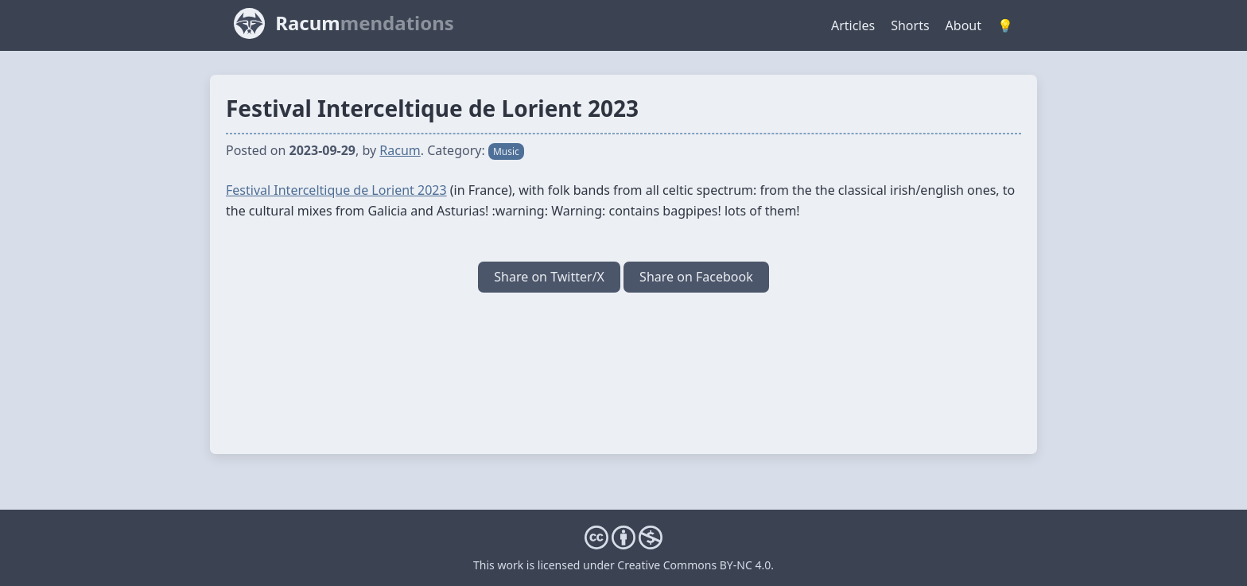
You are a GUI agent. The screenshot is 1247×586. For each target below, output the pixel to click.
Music (506, 151)
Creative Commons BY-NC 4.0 (694, 564)
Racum (399, 150)
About (963, 25)
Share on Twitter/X (549, 276)
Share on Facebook (696, 276)
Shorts (910, 25)
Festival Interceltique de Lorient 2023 (336, 190)
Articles (853, 25)
